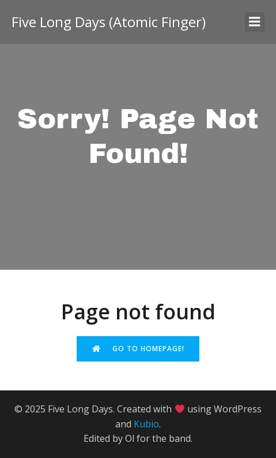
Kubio (146, 424)
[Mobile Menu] (254, 22)
